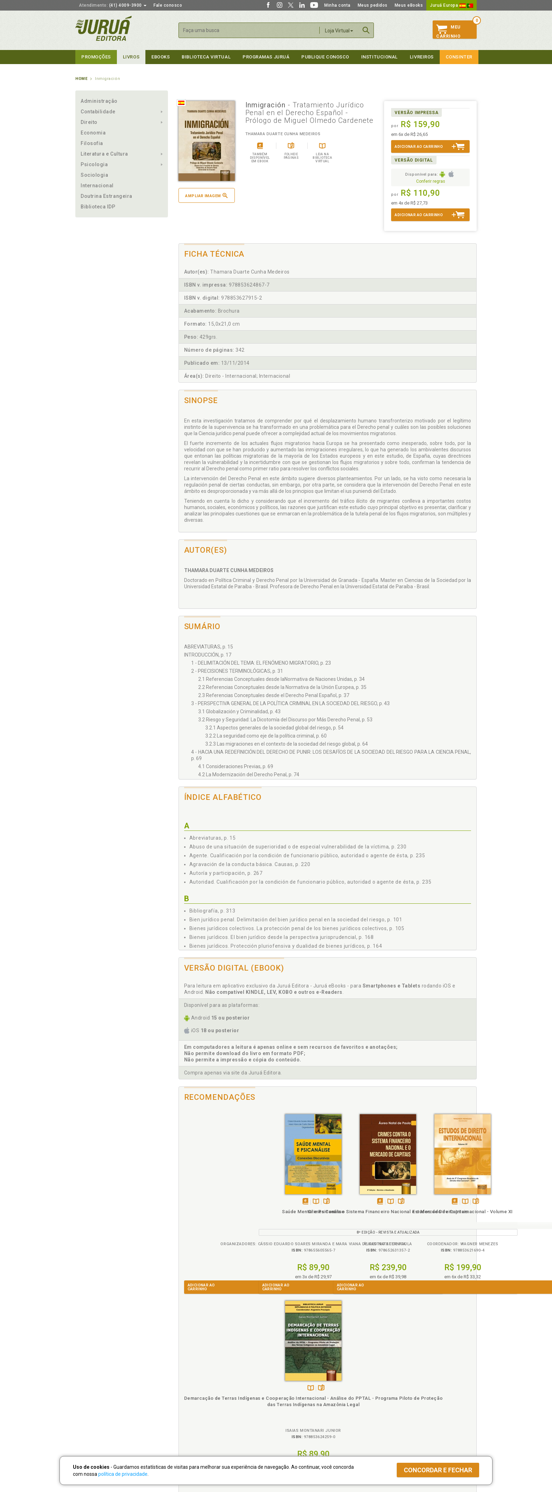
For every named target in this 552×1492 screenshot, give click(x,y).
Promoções (96, 56)
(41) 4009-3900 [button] (112, 5)
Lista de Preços (392, 1389)
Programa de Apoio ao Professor (310, 1396)
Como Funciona (192, 1425)
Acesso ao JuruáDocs (299, 1425)
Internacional (97, 185)
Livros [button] (131, 56)
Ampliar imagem (206, 195)
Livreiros (422, 56)
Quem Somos (89, 1382)
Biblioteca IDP (98, 206)
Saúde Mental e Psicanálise (215, 1211)
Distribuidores (391, 1396)
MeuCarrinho (448, 32)
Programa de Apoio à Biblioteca (309, 1404)
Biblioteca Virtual (201, 1411)
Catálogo (385, 1382)
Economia (93, 133)
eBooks (160, 56)
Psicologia (94, 164)
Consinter (459, 56)
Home (81, 78)
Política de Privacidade (200, 1382)
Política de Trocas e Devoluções (210, 1389)
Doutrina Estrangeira (106, 196)
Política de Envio (193, 1396)
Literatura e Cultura (104, 154)
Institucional (379, 56)
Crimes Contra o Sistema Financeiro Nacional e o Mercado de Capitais (290, 1218)
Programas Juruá (266, 56)
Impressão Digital (93, 1389)
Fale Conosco (89, 1419)
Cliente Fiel (288, 1382)
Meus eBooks (409, 5)
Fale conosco (167, 5)
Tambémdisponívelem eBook (208, 1201)
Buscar (366, 30)
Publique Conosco (325, 56)
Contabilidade (98, 111)
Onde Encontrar (91, 1411)
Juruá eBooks (90, 1404)
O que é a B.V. (190, 1418)
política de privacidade (123, 1474)
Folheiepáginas (229, 1201)
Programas (291, 1375)
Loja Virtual (339, 30)
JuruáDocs (290, 1418)
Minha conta (337, 5)
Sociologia (94, 175)
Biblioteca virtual (206, 56)
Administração (99, 101)
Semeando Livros (294, 1389)
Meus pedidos (373, 5)
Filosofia (92, 143)
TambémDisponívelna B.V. (218, 1201)
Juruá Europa (451, 5)
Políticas (188, 1375)
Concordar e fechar (438, 1470)
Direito (89, 122)
